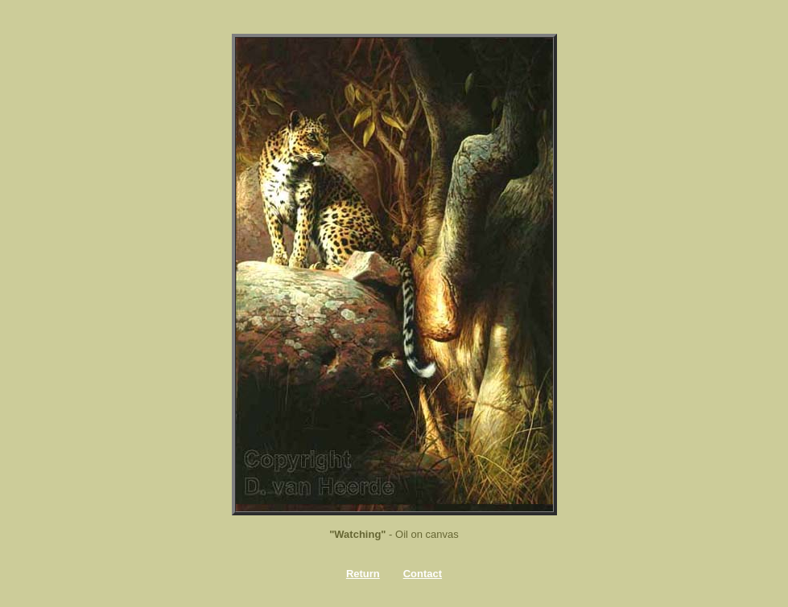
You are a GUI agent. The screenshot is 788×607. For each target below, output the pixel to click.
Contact (422, 574)
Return (363, 574)
